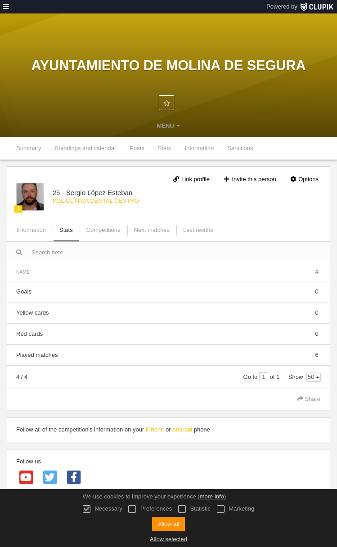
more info (212, 496)
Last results (198, 230)
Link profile (191, 179)
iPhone (155, 429)
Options (304, 179)
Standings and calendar (86, 148)
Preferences (150, 509)
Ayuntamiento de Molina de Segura (168, 65)
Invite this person (249, 179)
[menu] (5, 6)
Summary (28, 148)
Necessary (102, 509)
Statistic (194, 509)
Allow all (169, 523)
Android (182, 429)
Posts (137, 148)
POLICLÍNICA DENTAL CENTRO (96, 200)
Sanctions (240, 148)
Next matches (152, 230)
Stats (164, 148)
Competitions (103, 230)
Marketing (236, 509)
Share (308, 399)
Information (199, 148)
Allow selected (168, 539)
